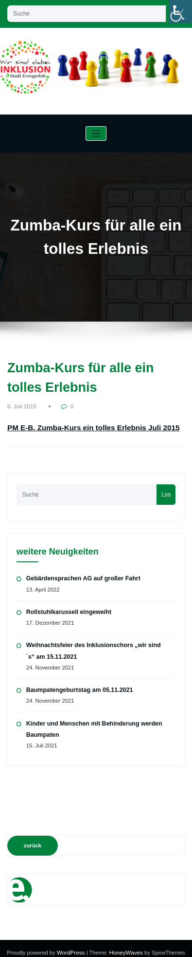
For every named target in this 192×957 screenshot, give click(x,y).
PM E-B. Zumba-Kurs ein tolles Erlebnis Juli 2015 (75, 425)
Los (166, 489)
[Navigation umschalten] (96, 133)
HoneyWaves (125, 944)
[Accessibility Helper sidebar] (180, 11)
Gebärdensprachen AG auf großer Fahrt (81, 573)
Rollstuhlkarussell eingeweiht (67, 606)
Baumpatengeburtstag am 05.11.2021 (77, 683)
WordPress (72, 944)
